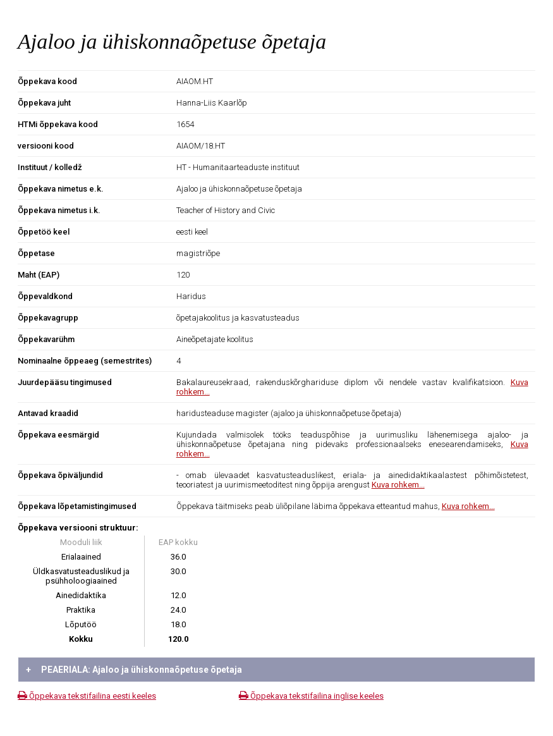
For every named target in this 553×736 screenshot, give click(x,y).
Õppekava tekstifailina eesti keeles (87, 696)
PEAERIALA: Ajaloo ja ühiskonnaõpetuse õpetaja (134, 670)
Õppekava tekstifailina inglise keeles (311, 696)
